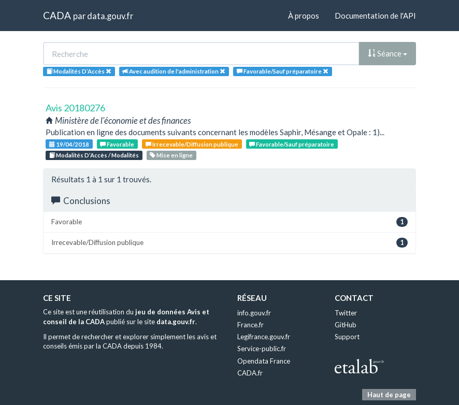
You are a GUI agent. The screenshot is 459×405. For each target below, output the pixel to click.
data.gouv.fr (110, 16)
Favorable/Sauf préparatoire (291, 144)
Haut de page (389, 394)
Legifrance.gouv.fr (263, 336)
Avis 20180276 (75, 107)
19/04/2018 (69, 144)
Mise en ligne (171, 155)
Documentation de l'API (375, 15)
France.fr (250, 325)
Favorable (117, 144)
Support (347, 336)
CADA (57, 15)
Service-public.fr (261, 348)
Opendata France (263, 361)
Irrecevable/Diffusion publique (192, 144)
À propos (303, 15)
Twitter (346, 313)
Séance (387, 53)
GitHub (345, 325)
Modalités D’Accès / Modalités (94, 155)
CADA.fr (250, 373)
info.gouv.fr (254, 313)
